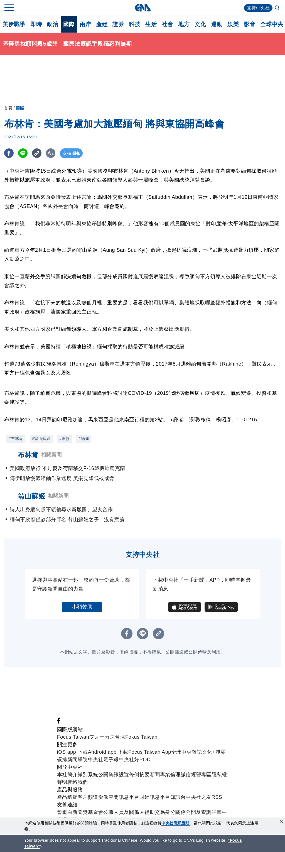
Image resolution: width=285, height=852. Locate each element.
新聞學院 (77, 759)
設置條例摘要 (134, 774)
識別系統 (88, 774)
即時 (36, 24)
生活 (151, 24)
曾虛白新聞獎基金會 (80, 812)
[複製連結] (37, 153)
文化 (200, 24)
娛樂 (233, 24)
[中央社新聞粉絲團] (58, 722)
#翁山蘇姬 (41, 438)
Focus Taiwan (73, 737)
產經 (101, 24)
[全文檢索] (278, 8)
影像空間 (108, 797)
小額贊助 (82, 606)
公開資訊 (108, 774)
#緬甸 (83, 438)
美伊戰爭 (14, 24)
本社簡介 (67, 774)
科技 (134, 24)
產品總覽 (67, 797)
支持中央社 (258, 8)
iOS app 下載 (72, 752)
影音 (249, 24)
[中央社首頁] (142, 7)
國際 (69, 24)
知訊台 (178, 797)
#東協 (64, 438)
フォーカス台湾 (107, 737)
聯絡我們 (77, 782)
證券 (118, 24)
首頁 (8, 108)
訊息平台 (129, 797)
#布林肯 (16, 438)
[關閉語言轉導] (282, 840)
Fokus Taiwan (141, 737)
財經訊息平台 (154, 797)
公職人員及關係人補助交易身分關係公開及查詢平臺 (162, 812)
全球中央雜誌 (186, 752)
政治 (52, 24)
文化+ (208, 752)
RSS (217, 797)
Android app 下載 (108, 752)
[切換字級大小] (51, 153)
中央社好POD (135, 759)
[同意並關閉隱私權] (282, 822)
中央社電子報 (103, 759)
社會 (167, 24)
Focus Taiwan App (149, 752)
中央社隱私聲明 (175, 823)
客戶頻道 (88, 797)
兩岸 (85, 24)
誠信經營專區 (196, 774)
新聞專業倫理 (165, 774)
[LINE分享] (23, 153)
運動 (216, 24)
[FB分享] (9, 153)
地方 (184, 24)
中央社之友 (199, 797)
